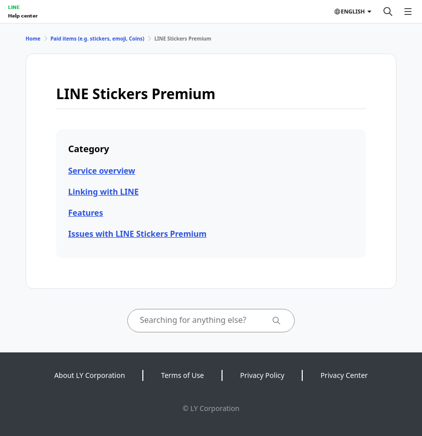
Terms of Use (182, 375)
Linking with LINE (103, 191)
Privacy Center (343, 375)
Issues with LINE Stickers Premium (137, 233)
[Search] (388, 12)
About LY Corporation (89, 375)
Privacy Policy (262, 375)
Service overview (101, 170)
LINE (14, 7)
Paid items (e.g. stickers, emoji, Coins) (97, 38)
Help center (23, 15)
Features (85, 212)
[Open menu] (408, 12)
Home (33, 38)
